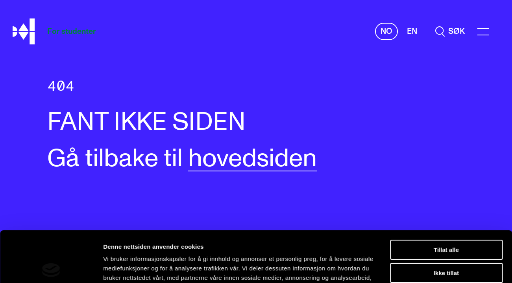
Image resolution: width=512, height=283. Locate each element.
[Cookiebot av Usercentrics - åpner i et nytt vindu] (51, 268)
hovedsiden (252, 158)
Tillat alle (446, 199)
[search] (450, 32)
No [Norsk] (386, 31)
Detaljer (114, 267)
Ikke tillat (446, 222)
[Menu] (483, 31)
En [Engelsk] (412, 31)
